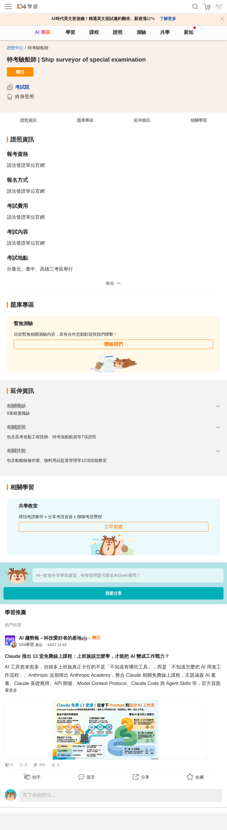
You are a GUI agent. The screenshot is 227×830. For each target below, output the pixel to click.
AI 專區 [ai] (42, 32)
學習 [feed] (70, 32)
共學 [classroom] (165, 32)
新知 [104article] (190, 31)
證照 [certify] (117, 32)
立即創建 (113, 526)
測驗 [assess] (141, 32)
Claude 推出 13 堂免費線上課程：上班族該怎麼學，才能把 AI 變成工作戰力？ (87, 656)
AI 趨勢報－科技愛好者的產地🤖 (53, 637)
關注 (20, 72)
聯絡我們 (113, 344)
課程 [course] (94, 32)
